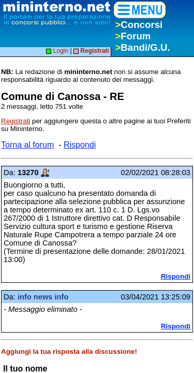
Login (57, 50)
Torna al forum (27, 144)
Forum (133, 36)
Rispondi (80, 144)
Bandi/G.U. (142, 47)
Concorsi (138, 24)
